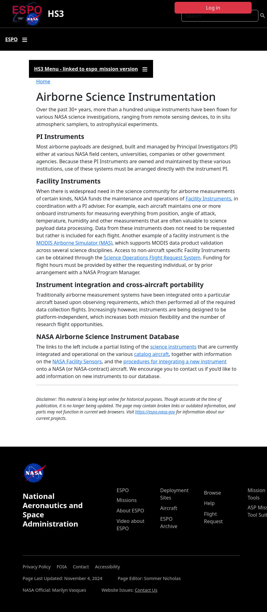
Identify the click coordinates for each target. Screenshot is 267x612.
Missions (127, 500)
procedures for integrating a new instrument (175, 361)
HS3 (56, 13)
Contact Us (146, 590)
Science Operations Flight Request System (152, 257)
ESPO (123, 490)
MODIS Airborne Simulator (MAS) (74, 242)
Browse (212, 492)
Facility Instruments (208, 198)
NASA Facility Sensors (77, 361)
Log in (213, 7)
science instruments (173, 346)
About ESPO (130, 510)
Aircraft (168, 508)
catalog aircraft (151, 354)
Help (209, 503)
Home (43, 81)
